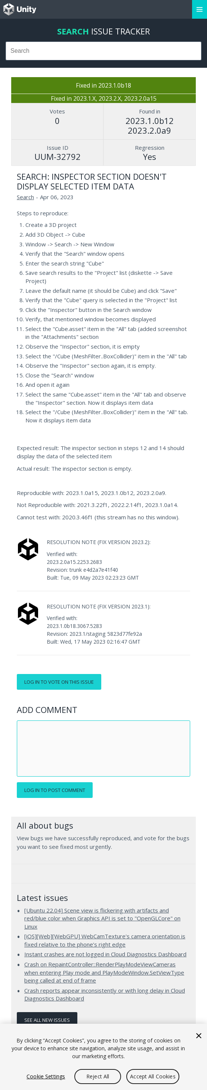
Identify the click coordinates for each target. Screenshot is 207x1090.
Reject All (97, 1076)
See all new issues (47, 1020)
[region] (103, 1057)
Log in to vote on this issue (59, 681)
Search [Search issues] (25, 197)
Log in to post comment (54, 790)
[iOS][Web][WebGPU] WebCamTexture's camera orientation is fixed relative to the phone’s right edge (104, 940)
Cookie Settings (46, 1076)
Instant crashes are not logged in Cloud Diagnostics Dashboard (105, 954)
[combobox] (103, 51)
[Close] (198, 1035)
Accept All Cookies (153, 1076)
